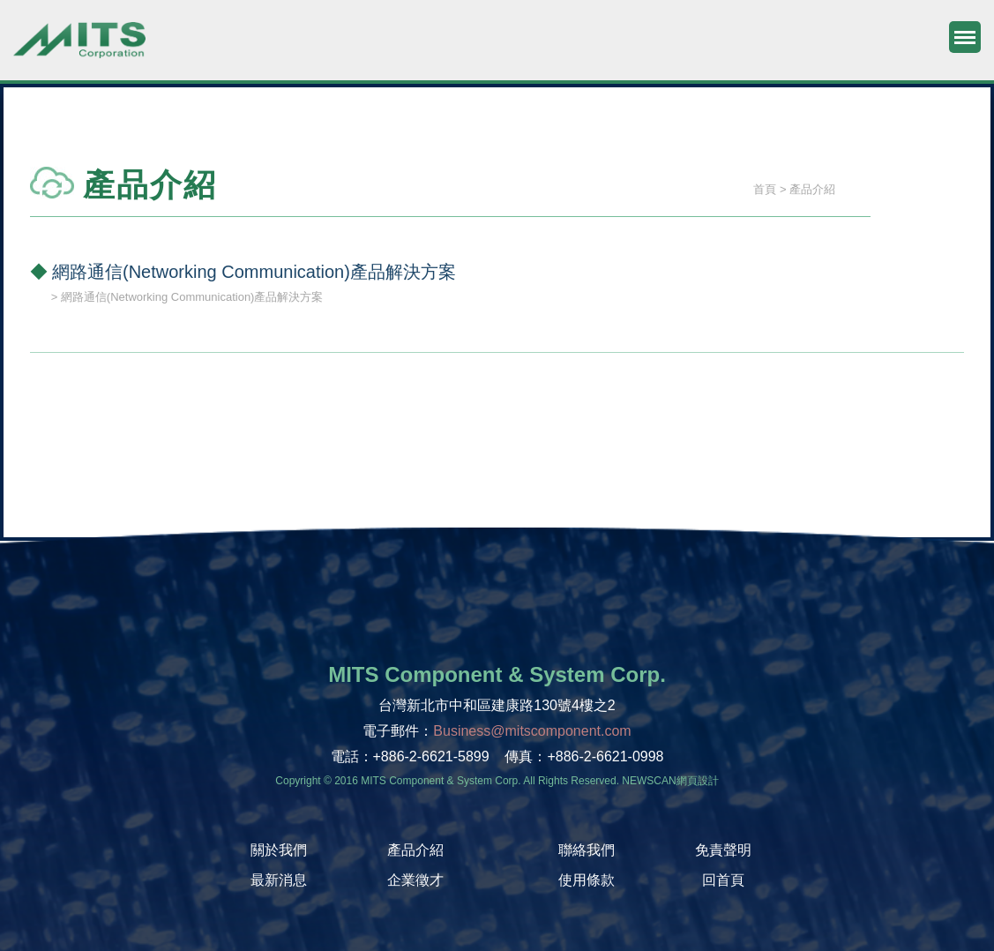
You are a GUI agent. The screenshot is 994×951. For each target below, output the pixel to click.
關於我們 (278, 849)
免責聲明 (723, 849)
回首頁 (723, 879)
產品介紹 (415, 849)
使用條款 (586, 879)
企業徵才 (415, 879)
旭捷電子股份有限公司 (79, 48)
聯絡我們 (586, 849)
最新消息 (278, 879)
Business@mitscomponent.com (532, 730)
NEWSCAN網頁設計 (670, 781)
